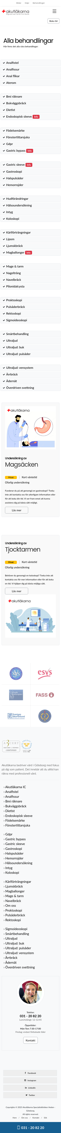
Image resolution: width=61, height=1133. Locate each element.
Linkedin (30, 1087)
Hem (15, 1117)
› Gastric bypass (15, 839)
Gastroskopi (14, 171)
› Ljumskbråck (13, 886)
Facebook (30, 1073)
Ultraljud (12, 340)
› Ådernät (10, 962)
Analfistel (12, 62)
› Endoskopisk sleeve (18, 816)
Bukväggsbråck (16, 103)
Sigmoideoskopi (16, 320)
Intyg (9, 212)
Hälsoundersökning (19, 205)
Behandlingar (39, 3)
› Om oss (10, 905)
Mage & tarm (14, 266)
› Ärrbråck (10, 958)
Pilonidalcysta (15, 286)
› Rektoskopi (12, 920)
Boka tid (53, 21)
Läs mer (16, 510)
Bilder (18, 3)
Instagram (30, 1080)
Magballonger (19, 252)
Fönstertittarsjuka (18, 137)
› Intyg (8, 868)
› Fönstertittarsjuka (17, 825)
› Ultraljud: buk (14, 943)
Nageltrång (13, 273)
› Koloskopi (11, 872)
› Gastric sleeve (14, 844)
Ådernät (11, 381)
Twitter (30, 1095)
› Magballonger (14, 891)
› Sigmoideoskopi (15, 929)
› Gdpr (8, 834)
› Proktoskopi (13, 910)
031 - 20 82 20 (30, 1127)
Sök (45, 1117)
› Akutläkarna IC (15, 787)
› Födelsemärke (14, 820)
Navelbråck (13, 279)
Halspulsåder (14, 178)
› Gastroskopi (13, 849)
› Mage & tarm (14, 896)
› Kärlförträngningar (17, 881)
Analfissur (12, 69)
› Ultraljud (10, 938)
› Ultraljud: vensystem (19, 953)
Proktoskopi (14, 300)
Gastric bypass (19, 150)
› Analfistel (11, 792)
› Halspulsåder (13, 853)
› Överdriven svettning (19, 967)
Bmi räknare (14, 96)
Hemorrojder (14, 185)
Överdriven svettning (20, 387)
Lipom (10, 239)
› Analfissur (11, 796)
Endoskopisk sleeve (23, 116)
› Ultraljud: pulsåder (17, 948)
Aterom (11, 83)
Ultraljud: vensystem (19, 367)
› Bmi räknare (13, 801)
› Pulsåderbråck (14, 915)
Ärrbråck (12, 374)
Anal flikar (13, 76)
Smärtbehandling (17, 334)
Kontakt (30, 1040)
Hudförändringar (17, 198)
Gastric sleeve (19, 164)
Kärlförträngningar (18, 232)
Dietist (10, 110)
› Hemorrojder (13, 858)
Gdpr (27, 3)
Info (36, 116)
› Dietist (9, 811)
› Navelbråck (12, 901)
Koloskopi (12, 218)
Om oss (24, 1117)
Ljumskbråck (14, 246)
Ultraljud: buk (15, 347)
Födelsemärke (15, 130)
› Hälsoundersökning (18, 863)
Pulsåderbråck (15, 307)
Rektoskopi (13, 313)
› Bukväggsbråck (15, 806)
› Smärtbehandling (16, 934)
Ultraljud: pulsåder (18, 354)
